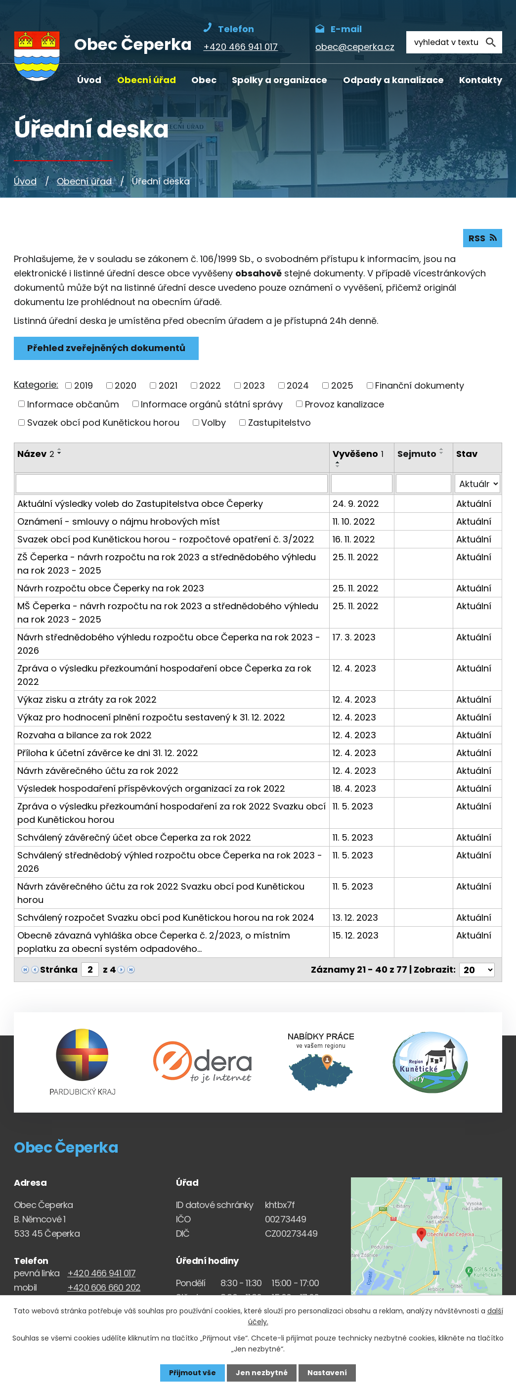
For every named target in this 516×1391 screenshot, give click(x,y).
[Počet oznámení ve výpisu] (477, 969)
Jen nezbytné (262, 1373)
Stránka (59, 969)
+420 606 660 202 (103, 1287)
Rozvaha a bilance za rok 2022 (84, 735)
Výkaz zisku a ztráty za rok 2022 (87, 699)
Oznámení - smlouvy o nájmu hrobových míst (118, 521)
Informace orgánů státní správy (212, 404)
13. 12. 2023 (355, 917)
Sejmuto (416, 454)
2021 (168, 385)
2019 (83, 385)
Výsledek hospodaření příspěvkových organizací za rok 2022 (151, 788)
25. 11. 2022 (356, 557)
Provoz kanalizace (344, 404)
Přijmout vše (192, 1373)
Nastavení (327, 1373)
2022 (210, 385)
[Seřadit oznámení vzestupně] (59, 449)
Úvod (89, 80)
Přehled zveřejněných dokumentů (106, 348)
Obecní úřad (146, 80)
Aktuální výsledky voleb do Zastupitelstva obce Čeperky (140, 503)
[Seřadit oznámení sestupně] (59, 453)
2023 (254, 385)
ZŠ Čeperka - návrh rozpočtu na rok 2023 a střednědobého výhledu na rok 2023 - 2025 (166, 564)
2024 (298, 385)
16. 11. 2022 (354, 539)
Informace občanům (73, 404)
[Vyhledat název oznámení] (172, 483)
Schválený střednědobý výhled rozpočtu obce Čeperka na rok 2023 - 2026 (169, 862)
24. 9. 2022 (356, 503)
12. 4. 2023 (354, 668)
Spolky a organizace (279, 80)
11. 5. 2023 (353, 806)
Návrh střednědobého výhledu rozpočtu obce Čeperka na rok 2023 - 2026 (168, 644)
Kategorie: (36, 384)
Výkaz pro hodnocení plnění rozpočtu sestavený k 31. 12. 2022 (151, 717)
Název (35, 454)
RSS (483, 238)
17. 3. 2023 (354, 637)
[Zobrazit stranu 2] (90, 969)
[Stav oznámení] (477, 483)
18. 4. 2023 (354, 788)
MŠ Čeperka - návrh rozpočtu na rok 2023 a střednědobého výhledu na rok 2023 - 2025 (167, 613)
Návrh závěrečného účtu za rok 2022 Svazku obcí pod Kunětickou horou (160, 893)
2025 (342, 385)
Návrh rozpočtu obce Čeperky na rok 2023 (110, 588)
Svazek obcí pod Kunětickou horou (103, 422)
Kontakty (480, 80)
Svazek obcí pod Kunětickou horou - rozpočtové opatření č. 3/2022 (165, 539)
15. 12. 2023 (356, 935)
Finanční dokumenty (419, 385)
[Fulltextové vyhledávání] (454, 42)
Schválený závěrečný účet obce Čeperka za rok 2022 (134, 837)
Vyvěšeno (358, 454)
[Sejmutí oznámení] (423, 483)
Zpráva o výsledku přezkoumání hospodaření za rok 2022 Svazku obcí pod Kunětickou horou (171, 813)
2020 (125, 385)
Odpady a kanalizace (393, 80)
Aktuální (473, 503)
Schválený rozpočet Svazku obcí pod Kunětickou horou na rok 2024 (165, 917)
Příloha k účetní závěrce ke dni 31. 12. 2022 (107, 753)
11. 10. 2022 (354, 521)
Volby (213, 422)
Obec (203, 80)
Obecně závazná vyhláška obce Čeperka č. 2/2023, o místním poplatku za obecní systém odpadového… (153, 942)
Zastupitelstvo (279, 422)
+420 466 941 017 (101, 1273)
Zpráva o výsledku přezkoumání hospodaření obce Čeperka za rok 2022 (164, 675)
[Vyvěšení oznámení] (361, 483)
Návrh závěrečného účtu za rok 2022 (97, 770)
